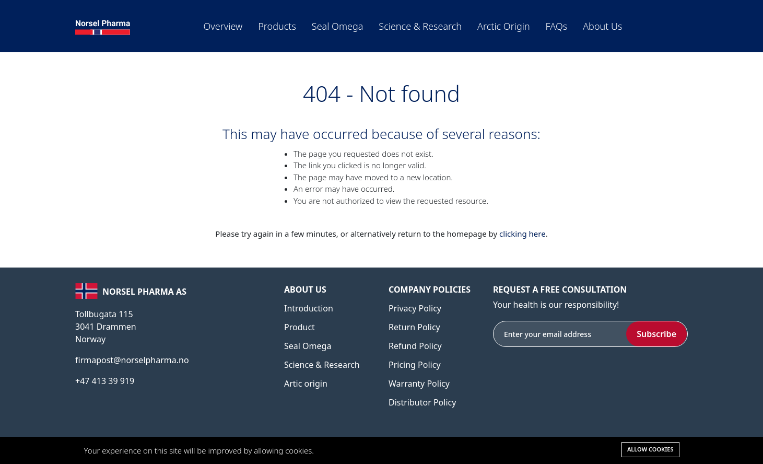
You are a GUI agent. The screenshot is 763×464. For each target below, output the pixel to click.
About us (602, 26)
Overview (223, 26)
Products (277, 26)
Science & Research (420, 26)
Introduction (308, 308)
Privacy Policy (415, 308)
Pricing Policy (415, 364)
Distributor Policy (422, 402)
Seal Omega (337, 26)
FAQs (557, 26)
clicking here (522, 233)
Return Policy (414, 327)
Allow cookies (650, 449)
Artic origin (305, 383)
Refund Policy (415, 346)
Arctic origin (503, 26)
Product (299, 327)
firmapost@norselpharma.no (132, 360)
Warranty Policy (419, 383)
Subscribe (656, 334)
